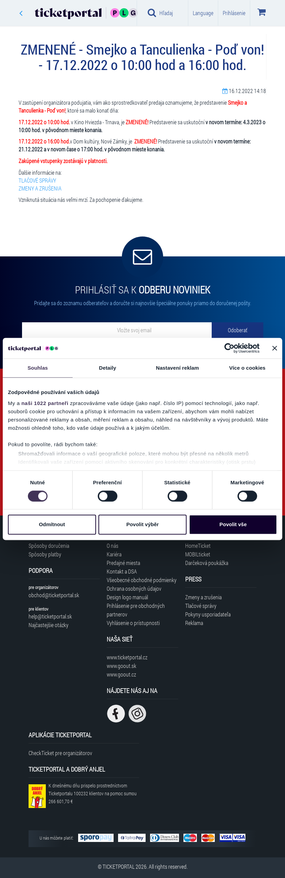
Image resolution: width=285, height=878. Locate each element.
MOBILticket (197, 554)
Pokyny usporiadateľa (208, 614)
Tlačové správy (201, 605)
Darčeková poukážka (206, 562)
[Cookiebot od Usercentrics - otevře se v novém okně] (229, 348)
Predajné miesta (123, 562)
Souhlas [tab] (38, 368)
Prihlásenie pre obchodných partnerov (136, 610)
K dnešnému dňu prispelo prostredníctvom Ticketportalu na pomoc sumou (93, 793)
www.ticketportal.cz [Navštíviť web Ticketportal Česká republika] (127, 657)
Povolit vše (233, 525)
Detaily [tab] (107, 368)
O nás (112, 545)
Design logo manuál (127, 597)
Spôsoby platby (45, 554)
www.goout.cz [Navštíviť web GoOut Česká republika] (121, 674)
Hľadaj (160, 12)
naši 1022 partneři (44, 403)
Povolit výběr (142, 525)
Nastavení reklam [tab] (177, 368)
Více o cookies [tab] (247, 368)
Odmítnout (52, 525)
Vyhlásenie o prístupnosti (133, 622)
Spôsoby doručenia (49, 545)
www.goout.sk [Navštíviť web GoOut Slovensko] (121, 665)
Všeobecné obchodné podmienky (142, 580)
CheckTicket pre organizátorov (60, 752)
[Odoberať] (237, 330)
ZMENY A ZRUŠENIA (40, 188)
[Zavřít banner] (274, 348)
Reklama (194, 622)
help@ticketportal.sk (50, 616)
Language (203, 12)
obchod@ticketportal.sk (54, 595)
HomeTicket (198, 545)
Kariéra (114, 554)
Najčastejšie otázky (48, 624)
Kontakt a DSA (122, 571)
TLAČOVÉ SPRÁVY (37, 180)
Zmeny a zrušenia (203, 597)
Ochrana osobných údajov (134, 588)
